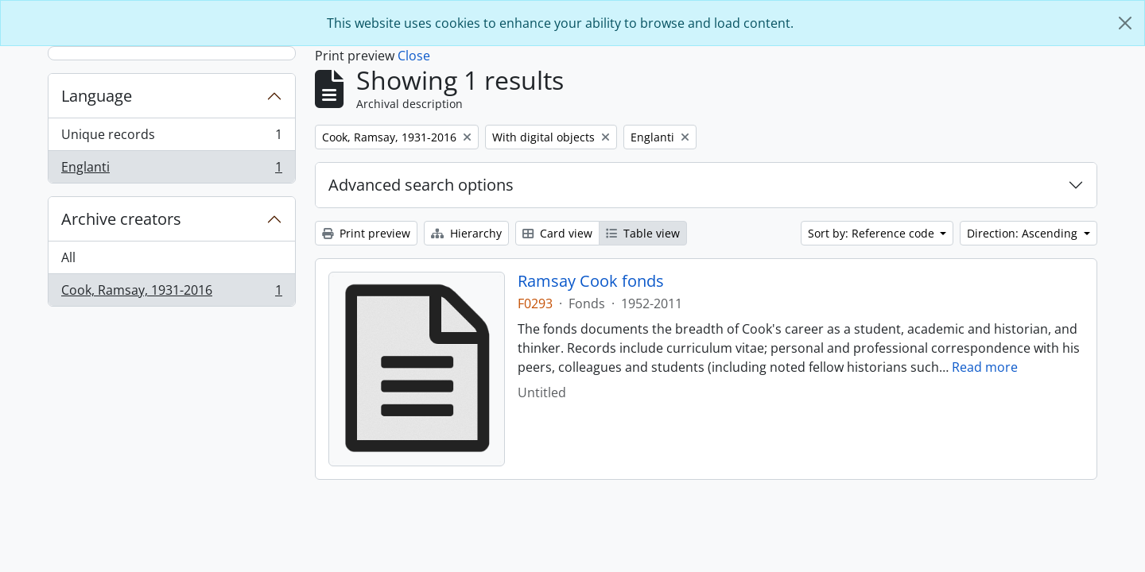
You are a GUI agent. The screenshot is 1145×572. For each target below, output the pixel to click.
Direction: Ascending (1024, 233)
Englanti (171, 170)
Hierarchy (466, 233)
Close (414, 55)
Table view (643, 233)
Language (96, 95)
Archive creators (121, 219)
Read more (985, 367)
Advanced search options (421, 184)
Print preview (366, 233)
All (68, 257)
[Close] (1125, 23)
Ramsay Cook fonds (591, 281)
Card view (557, 233)
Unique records (171, 138)
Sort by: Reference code (872, 233)
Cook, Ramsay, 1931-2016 (171, 293)
